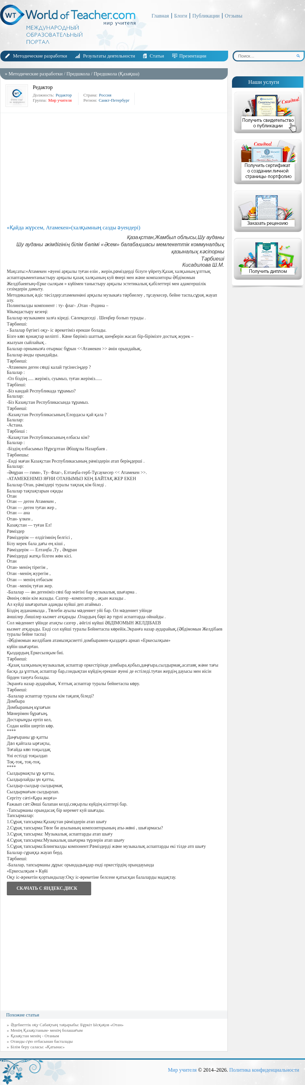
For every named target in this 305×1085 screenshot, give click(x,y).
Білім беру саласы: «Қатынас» (38, 1046)
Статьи (157, 55)
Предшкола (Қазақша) (116, 73)
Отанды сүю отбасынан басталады (42, 1041)
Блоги (180, 16)
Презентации (192, 55)
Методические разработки (40, 55)
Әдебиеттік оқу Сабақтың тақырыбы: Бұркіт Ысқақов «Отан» (67, 1024)
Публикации (206, 16)
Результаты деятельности (109, 55)
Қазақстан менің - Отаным (35, 1035)
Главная (160, 16)
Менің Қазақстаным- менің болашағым (47, 1030)
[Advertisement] (115, 168)
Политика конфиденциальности (264, 1070)
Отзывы (233, 16)
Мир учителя (182, 1070)
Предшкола (78, 73)
